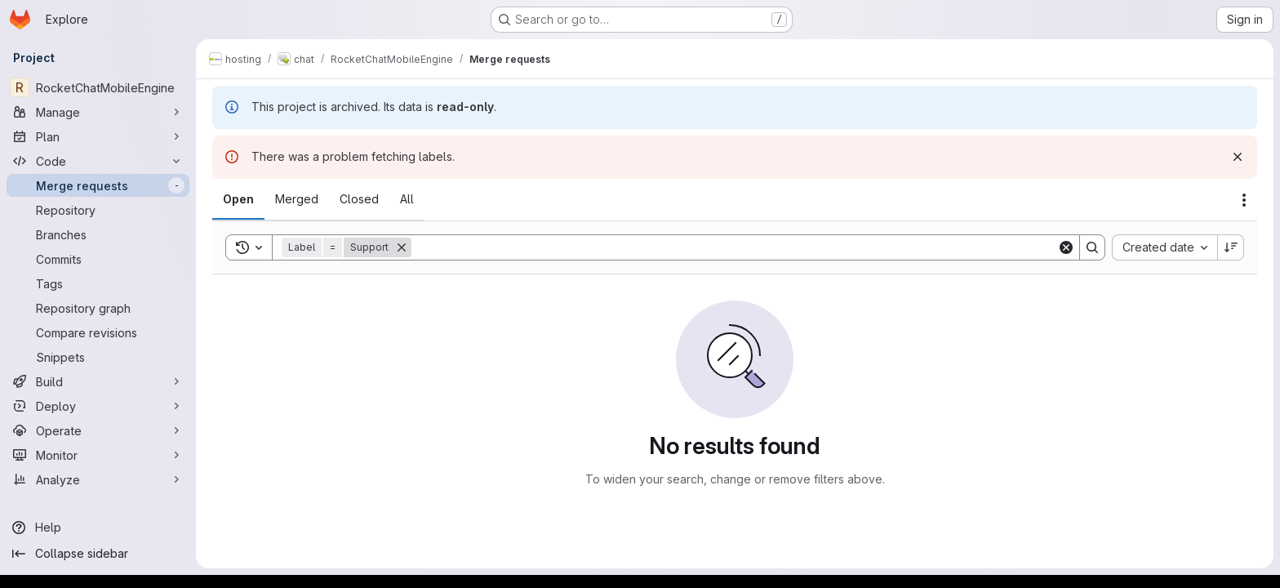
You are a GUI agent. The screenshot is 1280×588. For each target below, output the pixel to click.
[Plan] (98, 136)
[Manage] (98, 111)
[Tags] (98, 283)
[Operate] (98, 430)
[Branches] (98, 234)
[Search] (734, 247)
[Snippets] (98, 356)
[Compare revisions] (98, 332)
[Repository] (98, 209)
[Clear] (1066, 247)
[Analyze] (98, 479)
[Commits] (98, 258)
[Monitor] (98, 454)
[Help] (98, 527)
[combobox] (1164, 247)
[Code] (98, 160)
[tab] (238, 199)
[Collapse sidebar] (98, 553)
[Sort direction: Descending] (1231, 247)
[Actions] (1244, 200)
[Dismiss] (1237, 157)
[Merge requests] (98, 185)
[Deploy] (98, 405)
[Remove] (401, 247)
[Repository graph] (98, 307)
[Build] (98, 381)
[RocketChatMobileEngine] (98, 87)
